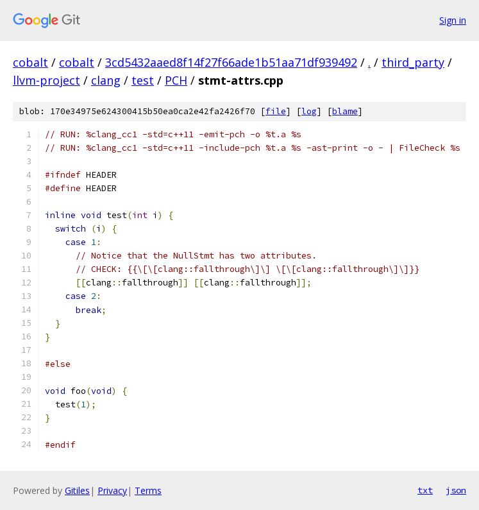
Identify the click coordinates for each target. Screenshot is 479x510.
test (142, 80)
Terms (148, 490)
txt (425, 490)
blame (345, 111)
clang (106, 80)
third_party (413, 62)
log (309, 111)
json (456, 490)
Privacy (112, 490)
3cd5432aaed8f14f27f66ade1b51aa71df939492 (231, 62)
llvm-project (46, 80)
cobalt (30, 62)
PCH (176, 80)
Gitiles (77, 490)
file (275, 111)
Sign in (452, 20)
